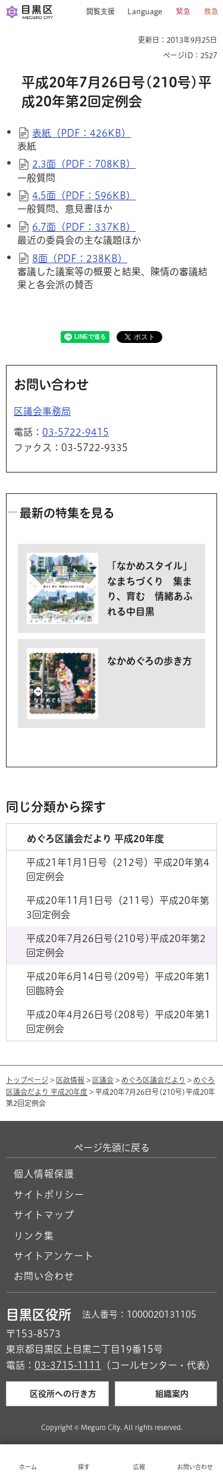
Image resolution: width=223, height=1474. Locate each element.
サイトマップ (44, 1215)
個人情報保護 (44, 1174)
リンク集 (34, 1235)
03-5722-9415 (75, 432)
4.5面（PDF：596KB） (84, 195)
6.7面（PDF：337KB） (84, 227)
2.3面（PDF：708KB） (84, 164)
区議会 (103, 1080)
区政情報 (70, 1080)
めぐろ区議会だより (153, 1080)
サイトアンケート (54, 1256)
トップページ (27, 1080)
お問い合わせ (44, 1276)
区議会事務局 (42, 411)
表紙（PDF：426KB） (81, 133)
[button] (96, 11)
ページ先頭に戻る (112, 1147)
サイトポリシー (49, 1194)
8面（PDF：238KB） (79, 258)
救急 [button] (211, 11)
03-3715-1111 (67, 1365)
